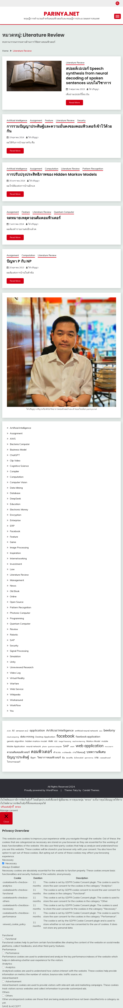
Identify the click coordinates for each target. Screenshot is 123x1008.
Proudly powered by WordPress (41, 790)
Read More (74, 102)
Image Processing (19, 547)
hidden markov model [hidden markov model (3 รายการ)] (36, 741)
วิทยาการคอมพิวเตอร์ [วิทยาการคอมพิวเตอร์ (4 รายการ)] (49, 757)
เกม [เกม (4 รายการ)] (97, 757)
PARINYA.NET (61, 14)
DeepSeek (15, 498)
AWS (13, 438)
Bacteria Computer (20, 444)
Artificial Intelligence (17, 120)
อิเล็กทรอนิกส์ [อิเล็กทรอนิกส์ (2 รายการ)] (78, 758)
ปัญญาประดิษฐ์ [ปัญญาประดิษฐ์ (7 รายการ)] (18, 757)
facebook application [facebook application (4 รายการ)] (88, 736)
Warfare (14, 683)
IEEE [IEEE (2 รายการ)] (55, 741)
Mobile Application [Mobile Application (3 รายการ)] (16, 746)
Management (17, 580)
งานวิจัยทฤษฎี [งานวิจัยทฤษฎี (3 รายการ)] (79, 752)
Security (81, 120)
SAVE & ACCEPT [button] (11, 1006)
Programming (17, 618)
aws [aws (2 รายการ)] (100, 731)
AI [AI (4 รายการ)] (13, 730)
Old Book (14, 590)
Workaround (16, 699)
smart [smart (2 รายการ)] (72, 746)
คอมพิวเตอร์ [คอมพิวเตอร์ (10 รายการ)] (41, 751)
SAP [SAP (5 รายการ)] (66, 746)
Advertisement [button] (10, 977)
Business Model (18, 449)
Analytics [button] (7, 963)
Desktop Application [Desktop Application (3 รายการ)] (45, 736)
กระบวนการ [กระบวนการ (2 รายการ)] (109, 746)
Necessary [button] (8, 859)
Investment (16, 563)
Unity (13, 661)
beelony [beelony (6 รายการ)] (109, 730)
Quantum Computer (64, 212)
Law (12, 569)
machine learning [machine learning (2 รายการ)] (78, 741)
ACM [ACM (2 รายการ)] (9, 731)
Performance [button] (9, 949)
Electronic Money (19, 509)
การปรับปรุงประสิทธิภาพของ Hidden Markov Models (54, 174)
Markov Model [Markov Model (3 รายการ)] (93, 741)
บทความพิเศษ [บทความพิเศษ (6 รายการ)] (96, 752)
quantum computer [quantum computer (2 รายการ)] (55, 746)
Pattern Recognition (92, 168)
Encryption (15, 514)
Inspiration (15, 552)
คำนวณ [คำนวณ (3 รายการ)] (57, 752)
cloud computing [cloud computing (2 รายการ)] (13, 737)
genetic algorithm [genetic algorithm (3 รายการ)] (15, 741)
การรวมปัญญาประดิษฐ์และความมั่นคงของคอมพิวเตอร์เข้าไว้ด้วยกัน (61, 128)
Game (13, 542)
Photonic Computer (20, 612)
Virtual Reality (17, 678)
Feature (49, 120)
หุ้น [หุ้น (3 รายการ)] (63, 757)
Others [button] (5, 992)
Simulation (15, 656)
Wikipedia (15, 694)
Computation (51, 168)
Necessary (11, 863)
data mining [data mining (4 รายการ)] (27, 736)
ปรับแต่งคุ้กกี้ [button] (7, 806)
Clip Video (15, 460)
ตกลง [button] (18, 806)
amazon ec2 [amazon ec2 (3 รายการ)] (22, 730)
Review (14, 629)
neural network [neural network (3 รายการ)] (33, 746)
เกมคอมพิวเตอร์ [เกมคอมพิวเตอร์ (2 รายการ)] (105, 758)
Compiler (14, 471)
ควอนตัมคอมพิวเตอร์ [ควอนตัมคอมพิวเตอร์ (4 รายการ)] (18, 751)
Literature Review (75, 62)
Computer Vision (18, 482)
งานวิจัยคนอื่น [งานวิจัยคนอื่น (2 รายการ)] (66, 752)
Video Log (15, 672)
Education (15, 503)
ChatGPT (15, 454)
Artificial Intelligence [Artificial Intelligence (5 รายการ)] (60, 730)
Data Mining (16, 487)
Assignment (36, 120)
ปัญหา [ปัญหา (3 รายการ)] (33, 757)
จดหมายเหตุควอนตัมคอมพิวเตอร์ (34, 217)
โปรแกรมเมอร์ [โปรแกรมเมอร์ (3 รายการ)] (13, 761)
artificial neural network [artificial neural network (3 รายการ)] (86, 730)
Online (13, 596)
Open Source (16, 601)
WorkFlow (15, 705)
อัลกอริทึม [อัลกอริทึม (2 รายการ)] (69, 758)
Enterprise (15, 520)
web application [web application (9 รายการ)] (90, 745)
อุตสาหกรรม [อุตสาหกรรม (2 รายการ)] (89, 758)
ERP (12, 525)
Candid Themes (91, 790)
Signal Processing (19, 650)
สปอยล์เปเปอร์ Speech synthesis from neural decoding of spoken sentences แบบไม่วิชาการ (89, 76)
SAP (12, 639)
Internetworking (18, 558)
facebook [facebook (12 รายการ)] (65, 735)
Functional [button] (7, 935)
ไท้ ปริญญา (94, 89)
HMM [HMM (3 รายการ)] (50, 741)
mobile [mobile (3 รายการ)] (104, 741)
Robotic (14, 634)
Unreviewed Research (21, 667)
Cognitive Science (19, 465)
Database (15, 493)
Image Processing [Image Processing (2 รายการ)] (65, 741)
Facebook (15, 531)
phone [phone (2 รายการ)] (44, 746)
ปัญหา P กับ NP (19, 261)
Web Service (16, 688)
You (12, 710)
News (13, 585)
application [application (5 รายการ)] (37, 730)
